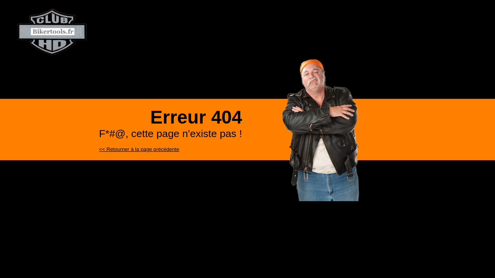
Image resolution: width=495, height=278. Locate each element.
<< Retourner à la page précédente (139, 149)
